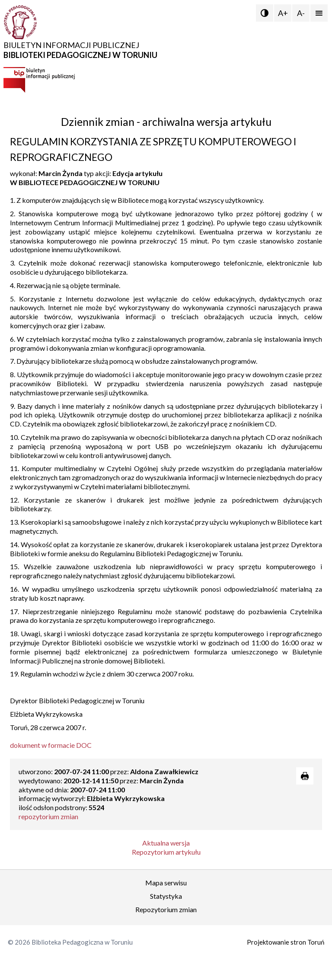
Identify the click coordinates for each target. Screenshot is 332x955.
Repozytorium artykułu (166, 852)
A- (301, 13)
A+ (283, 13)
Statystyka (166, 896)
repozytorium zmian (48, 816)
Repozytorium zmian (166, 909)
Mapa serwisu (166, 882)
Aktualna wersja (166, 843)
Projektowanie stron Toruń (285, 942)
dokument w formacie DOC (51, 745)
